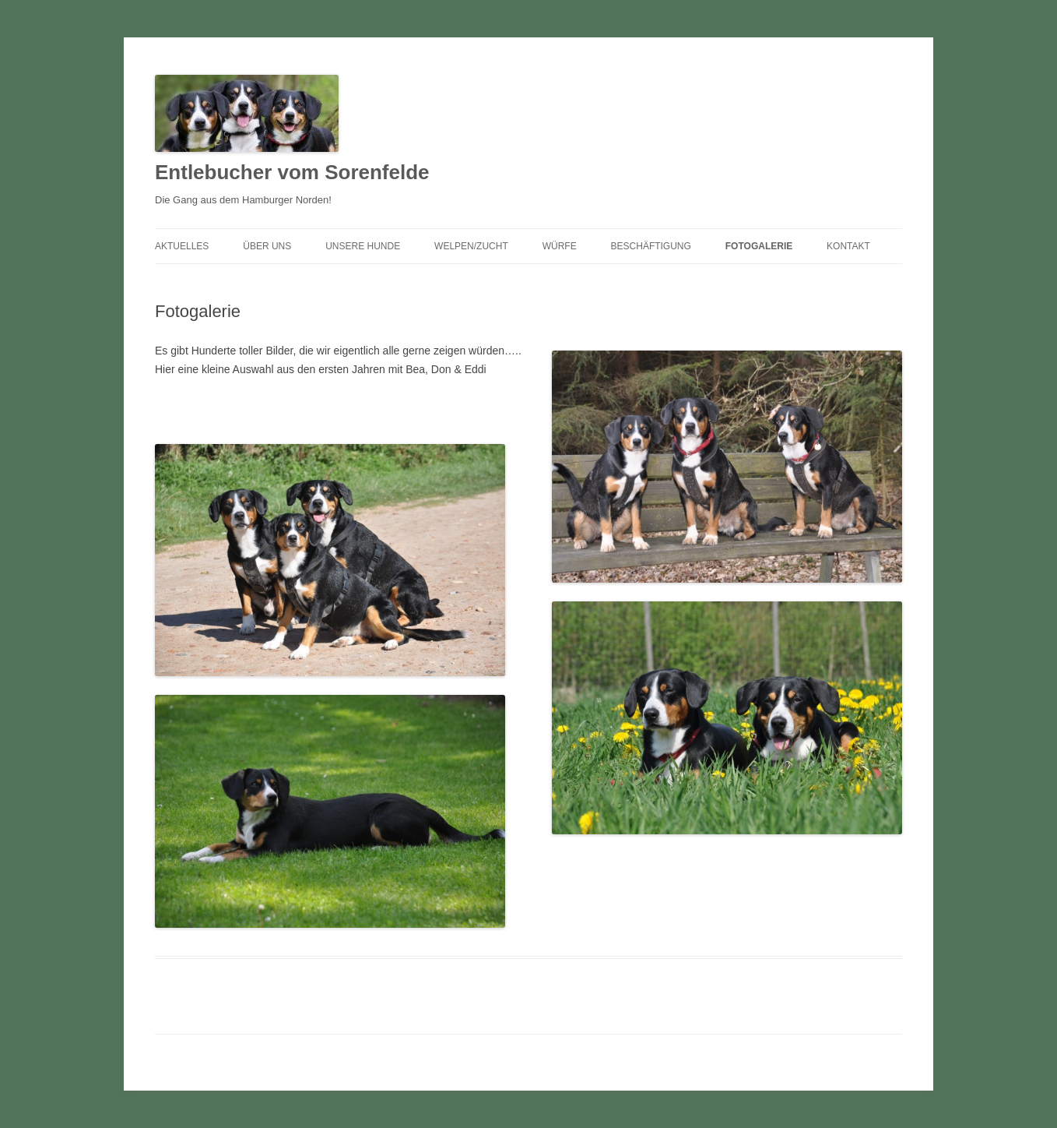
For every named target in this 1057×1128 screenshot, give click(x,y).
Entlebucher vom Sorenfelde (292, 172)
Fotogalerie (758, 246)
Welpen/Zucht (471, 246)
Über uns (267, 246)
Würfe (560, 246)
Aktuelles (182, 246)
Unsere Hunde (362, 246)
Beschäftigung (651, 246)
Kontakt (848, 246)
